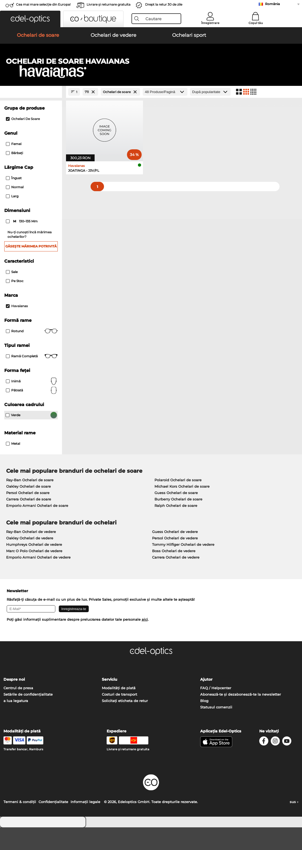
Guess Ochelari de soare (176, 515)
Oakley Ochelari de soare (28, 509)
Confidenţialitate (53, 824)
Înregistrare (210, 23)
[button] (30, 19)
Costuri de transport (119, 717)
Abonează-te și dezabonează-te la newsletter (240, 717)
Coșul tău (256, 23)
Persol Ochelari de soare (27, 515)
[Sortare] (210, 115)
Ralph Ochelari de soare (175, 528)
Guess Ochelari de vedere (175, 554)
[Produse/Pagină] (165, 115)
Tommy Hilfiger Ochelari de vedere (183, 567)
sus (294, 824)
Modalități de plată (118, 710)
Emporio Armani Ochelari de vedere (38, 580)
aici (145, 642)
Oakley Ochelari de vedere (29, 561)
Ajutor (206, 702)
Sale (12, 294)
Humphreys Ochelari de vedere (34, 567)
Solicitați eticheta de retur (125, 723)
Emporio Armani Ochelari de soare (37, 528)
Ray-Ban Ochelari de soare (29, 502)
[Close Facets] (31, 115)
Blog (204, 723)
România (272, 4)
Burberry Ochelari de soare (178, 522)
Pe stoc (15, 304)
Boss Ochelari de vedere (173, 573)
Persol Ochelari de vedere (175, 561)
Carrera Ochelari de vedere (175, 580)
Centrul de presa (18, 710)
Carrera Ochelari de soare (28, 522)
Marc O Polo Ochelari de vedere (34, 573)
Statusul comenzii (216, 730)
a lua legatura (15, 723)
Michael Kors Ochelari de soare (182, 509)
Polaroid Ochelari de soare (178, 502)
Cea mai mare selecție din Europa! (43, 4)
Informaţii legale (85, 824)
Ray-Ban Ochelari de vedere (31, 554)
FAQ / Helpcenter (215, 710)
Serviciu (109, 702)
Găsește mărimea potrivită (31, 269)
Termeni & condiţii (19, 824)
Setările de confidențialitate (28, 717)
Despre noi (14, 702)
